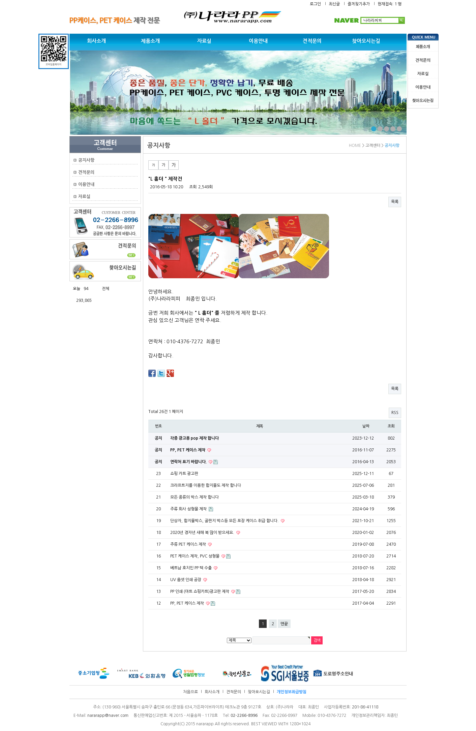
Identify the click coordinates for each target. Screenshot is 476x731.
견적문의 (312, 40)
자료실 (204, 40)
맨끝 (284, 624)
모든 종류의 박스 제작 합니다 (194, 497)
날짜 (365, 426)
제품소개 (150, 40)
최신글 (334, 4)
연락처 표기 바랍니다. (189, 462)
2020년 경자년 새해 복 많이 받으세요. (202, 533)
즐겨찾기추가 (359, 4)
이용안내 (258, 40)
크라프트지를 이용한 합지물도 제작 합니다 (205, 485)
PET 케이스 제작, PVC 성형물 (195, 556)
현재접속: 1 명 (389, 4)
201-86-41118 (365, 707)
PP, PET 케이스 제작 (188, 450)
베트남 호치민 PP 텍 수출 (191, 568)
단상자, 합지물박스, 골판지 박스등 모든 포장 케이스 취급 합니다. (225, 521)
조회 (391, 426)
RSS (394, 413)
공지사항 (86, 160)
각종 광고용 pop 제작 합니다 (194, 438)
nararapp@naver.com (107, 715)
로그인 (315, 4)
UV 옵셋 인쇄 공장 (186, 580)
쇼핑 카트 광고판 (184, 474)
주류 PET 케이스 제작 (188, 544)
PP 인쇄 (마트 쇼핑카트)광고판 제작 (200, 592)
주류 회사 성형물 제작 (189, 509)
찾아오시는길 (366, 40)
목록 (394, 202)
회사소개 (96, 40)
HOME (355, 146)
